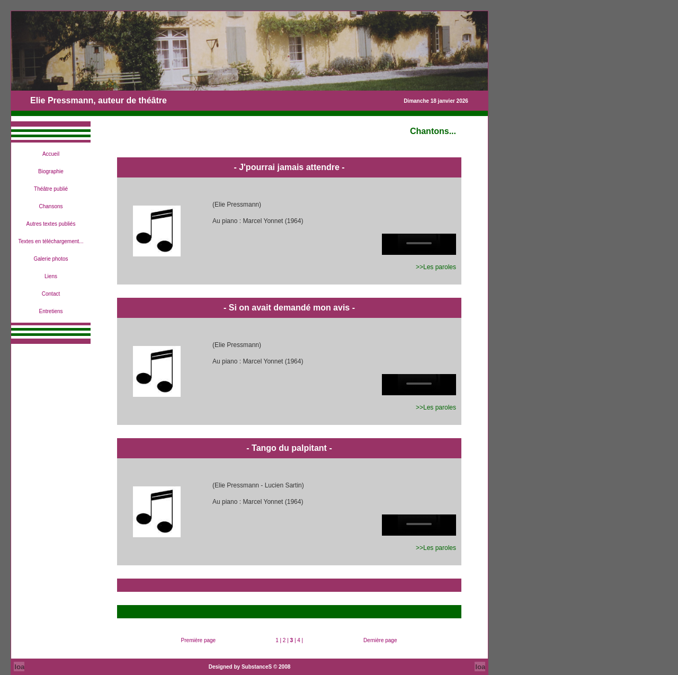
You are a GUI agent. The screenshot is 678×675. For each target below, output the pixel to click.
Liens (50, 276)
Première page (198, 640)
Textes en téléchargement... (51, 241)
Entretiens (51, 311)
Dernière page (380, 640)
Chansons (51, 206)
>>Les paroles (436, 267)
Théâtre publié (51, 189)
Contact (51, 294)
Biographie (51, 171)
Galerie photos (50, 259)
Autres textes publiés (51, 224)
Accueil (50, 154)
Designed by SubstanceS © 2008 (250, 667)
